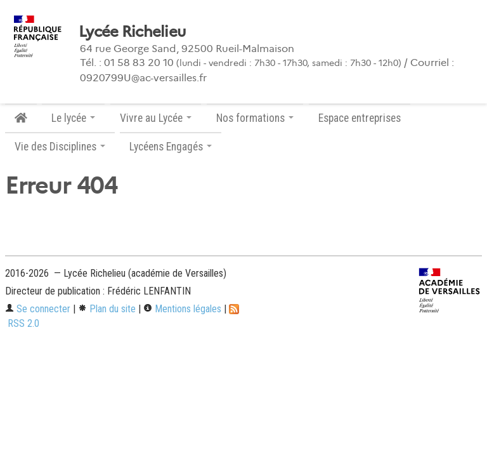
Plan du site (107, 309)
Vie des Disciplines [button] (60, 146)
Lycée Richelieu (132, 31)
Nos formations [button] (255, 118)
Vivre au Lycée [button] (156, 118)
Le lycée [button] (73, 118)
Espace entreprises (359, 118)
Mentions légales (182, 309)
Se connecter (37, 309)
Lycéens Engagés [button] (170, 146)
